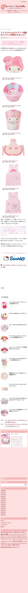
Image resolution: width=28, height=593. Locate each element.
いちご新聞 (14, 532)
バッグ (19, 537)
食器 (4, 267)
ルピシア (18, 543)
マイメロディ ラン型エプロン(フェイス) (11, 188)
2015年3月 (3, 510)
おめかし (19, 532)
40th (1, 532)
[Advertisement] (14, 462)
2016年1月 (3, 496)
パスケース (23, 537)
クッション (22, 534)
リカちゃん (13, 543)
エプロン (13, 265)
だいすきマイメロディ (13, 6)
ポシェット (7, 541)
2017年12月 (3, 490)
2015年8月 (3, 500)
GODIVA (7, 532)
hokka (10, 532)
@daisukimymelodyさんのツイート (10, 547)
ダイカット (3, 537)
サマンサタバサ (13, 535)
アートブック (11, 534)
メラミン (9, 543)
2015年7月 (3, 502)
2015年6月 (3, 504)
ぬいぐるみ (4, 534)
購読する (4, 478)
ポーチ (10, 541)
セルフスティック (23, 535)
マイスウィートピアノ (6, 522)
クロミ (2, 520)
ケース (4, 535)
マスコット (4, 543)
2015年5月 (3, 506)
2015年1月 (3, 514)
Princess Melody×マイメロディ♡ (18, 313)
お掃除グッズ (23, 532)
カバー (19, 534)
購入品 (2, 526)
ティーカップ (8, 537)
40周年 (4, 532)
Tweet (2, 287)
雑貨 (14, 544)
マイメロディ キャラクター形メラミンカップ (12, 133)
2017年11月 (3, 492)
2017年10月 (3, 494)
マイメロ (19, 265)
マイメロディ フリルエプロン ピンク (10, 160)
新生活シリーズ (14, 48)
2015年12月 (3, 498)
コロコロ (7, 535)
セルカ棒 (18, 535)
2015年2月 (3, 512)
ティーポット (14, 537)
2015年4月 (3, 508)
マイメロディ (7, 265)
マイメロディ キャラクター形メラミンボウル (12, 105)
